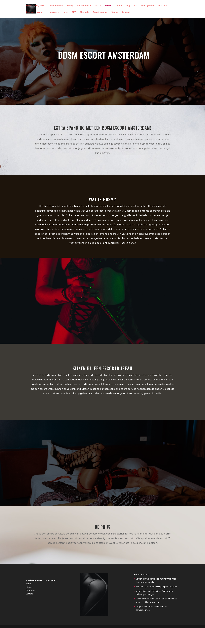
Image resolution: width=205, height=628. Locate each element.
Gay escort (40, 6)
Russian (30, 12)
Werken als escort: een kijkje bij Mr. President (157, 586)
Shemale (84, 12)
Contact (126, 12)
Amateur (162, 6)
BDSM (108, 6)
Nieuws (114, 12)
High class (131, 6)
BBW (74, 12)
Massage (54, 12)
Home (29, 6)
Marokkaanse (84, 6)
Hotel (65, 12)
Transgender (147, 6)
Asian (40, 12)
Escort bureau (100, 12)
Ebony (70, 6)
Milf (97, 6)
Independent (56, 6)
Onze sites (30, 590)
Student (118, 6)
